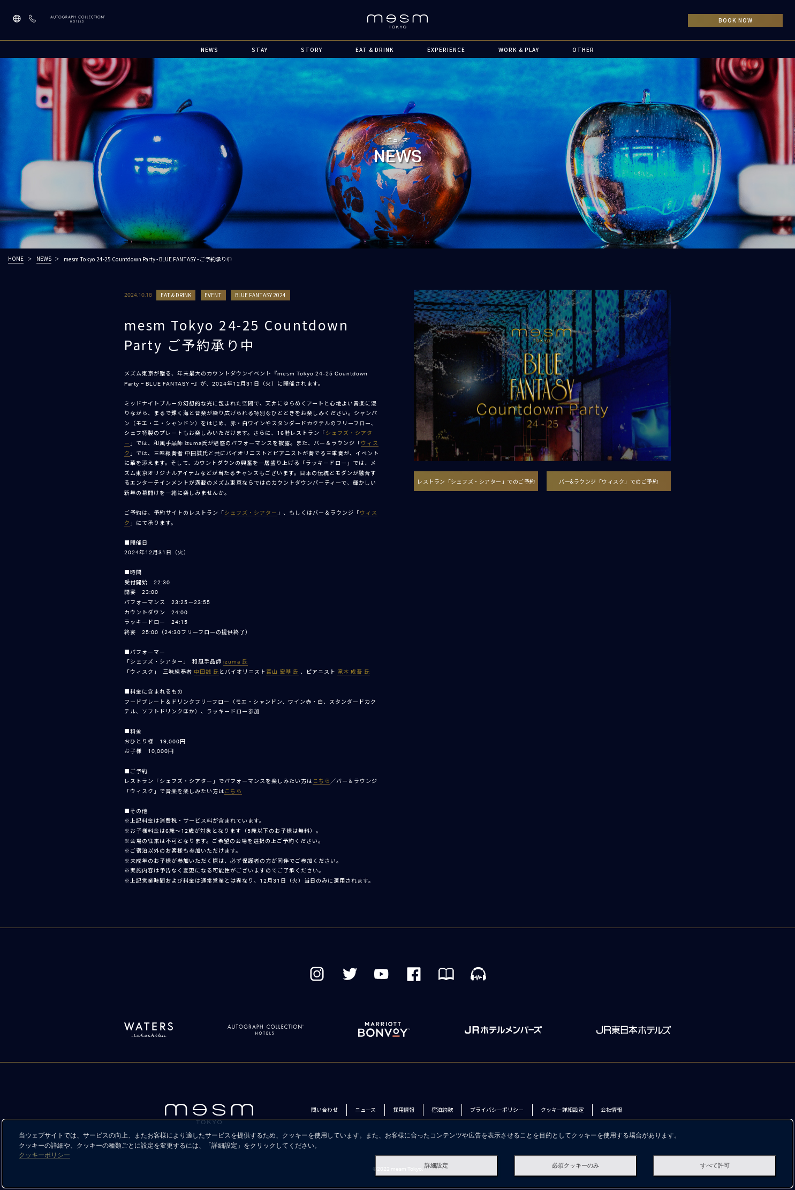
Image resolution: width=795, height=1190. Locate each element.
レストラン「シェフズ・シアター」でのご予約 (476, 481)
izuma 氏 (235, 662)
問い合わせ (324, 1109)
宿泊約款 (442, 1109)
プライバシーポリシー (497, 1109)
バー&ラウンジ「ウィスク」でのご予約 (608, 481)
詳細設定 (436, 1165)
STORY (311, 50)
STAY (260, 50)
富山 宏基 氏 (282, 672)
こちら (321, 781)
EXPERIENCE (446, 50)
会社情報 (611, 1109)
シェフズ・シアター (250, 513)
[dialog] (397, 1153)
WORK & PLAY (518, 50)
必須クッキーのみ (575, 1165)
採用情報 (403, 1109)
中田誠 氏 (206, 672)
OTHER (583, 50)
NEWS (209, 50)
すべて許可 (715, 1165)
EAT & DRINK (374, 50)
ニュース (365, 1109)
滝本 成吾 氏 (353, 672)
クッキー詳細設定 (562, 1109)
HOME (16, 258)
